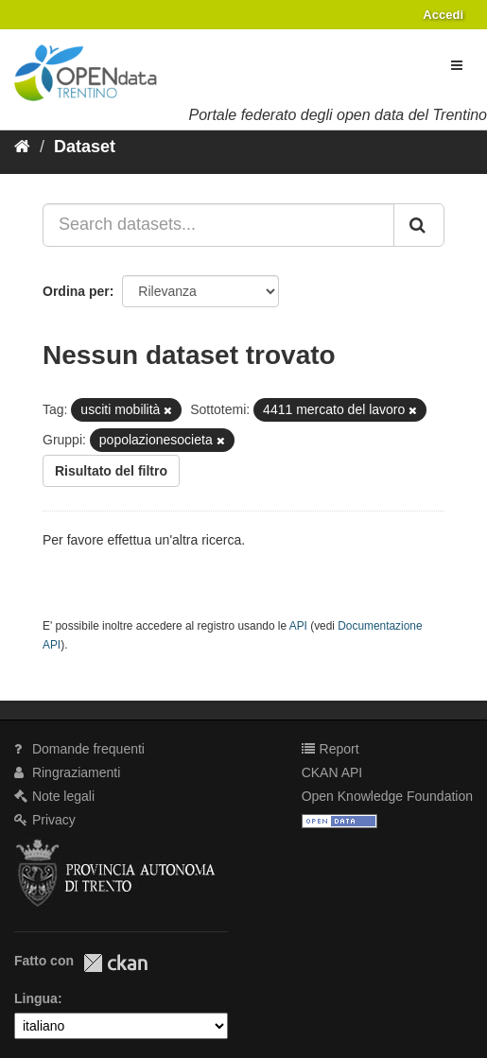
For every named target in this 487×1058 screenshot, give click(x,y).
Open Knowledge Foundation (387, 796)
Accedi (443, 15)
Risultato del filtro (111, 470)
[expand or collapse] (457, 65)
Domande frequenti (79, 748)
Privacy (45, 819)
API (298, 626)
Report (330, 748)
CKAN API (332, 772)
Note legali (54, 796)
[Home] (22, 146)
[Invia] (418, 225)
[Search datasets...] (218, 225)
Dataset (84, 146)
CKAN (115, 963)
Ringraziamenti (67, 772)
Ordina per (76, 291)
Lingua (36, 998)
